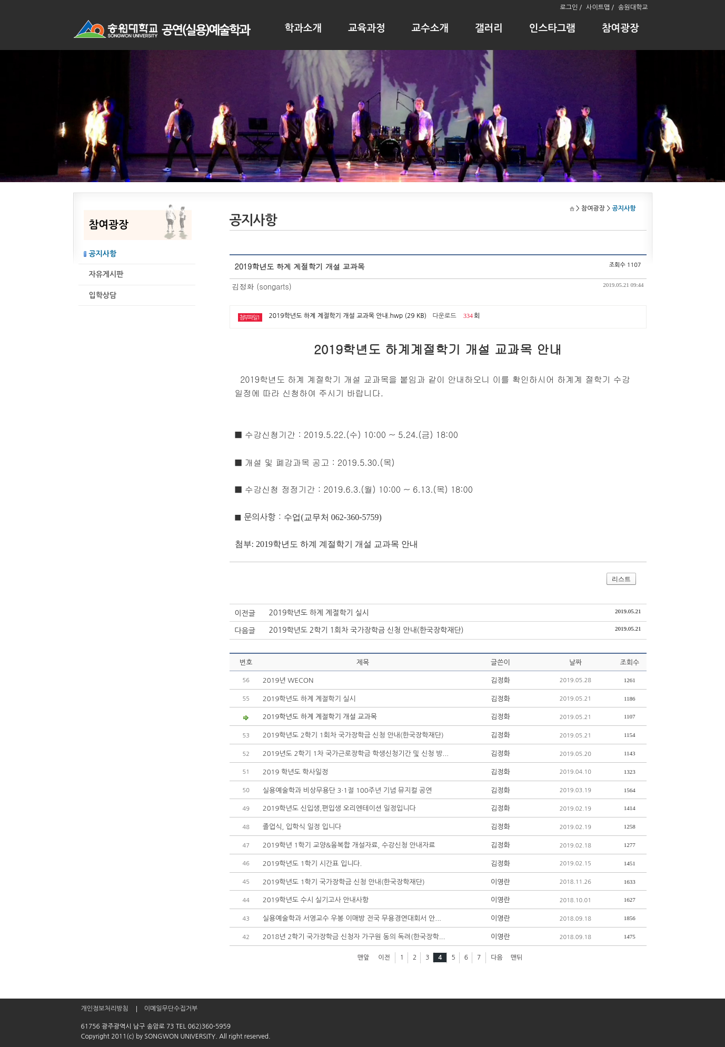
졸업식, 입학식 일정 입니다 (302, 826)
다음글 (245, 630)
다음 (497, 957)
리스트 (621, 579)
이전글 (245, 613)
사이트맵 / (600, 7)
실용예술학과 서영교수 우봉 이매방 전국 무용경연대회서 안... (352, 918)
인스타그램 (552, 28)
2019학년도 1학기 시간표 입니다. (312, 863)
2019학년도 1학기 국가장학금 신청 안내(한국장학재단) (344, 882)
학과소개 (303, 28)
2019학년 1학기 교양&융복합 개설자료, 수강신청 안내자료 (349, 845)
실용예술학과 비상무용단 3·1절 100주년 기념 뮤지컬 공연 (347, 790)
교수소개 (430, 28)
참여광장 (620, 28)
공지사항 (103, 253)
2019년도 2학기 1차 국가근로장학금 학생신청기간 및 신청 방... (356, 753)
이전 (384, 957)
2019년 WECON (288, 680)
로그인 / (571, 7)
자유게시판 (106, 274)
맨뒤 (517, 957)
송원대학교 (633, 7)
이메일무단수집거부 (171, 1008)
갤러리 (489, 28)
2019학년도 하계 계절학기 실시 (319, 612)
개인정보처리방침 (104, 1008)
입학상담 (103, 295)
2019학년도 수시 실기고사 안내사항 (316, 899)
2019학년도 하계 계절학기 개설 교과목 (320, 716)
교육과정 (366, 28)
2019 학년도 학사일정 (295, 772)
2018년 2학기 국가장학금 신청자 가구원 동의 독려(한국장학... (354, 936)
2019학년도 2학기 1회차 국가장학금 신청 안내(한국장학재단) (366, 630)
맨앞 (363, 957)
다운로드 (444, 316)
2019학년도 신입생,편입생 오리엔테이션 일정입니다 (339, 808)
